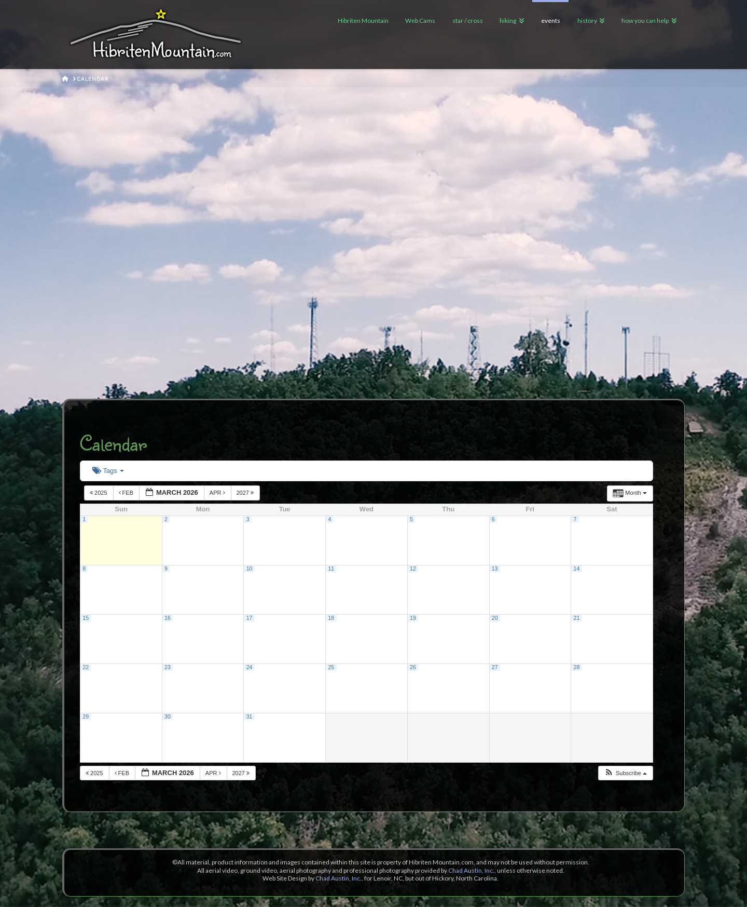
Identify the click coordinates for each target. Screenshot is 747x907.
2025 (99, 493)
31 (249, 716)
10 (249, 568)
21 (576, 618)
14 (576, 568)
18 (331, 618)
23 (167, 667)
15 (85, 618)
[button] (625, 773)
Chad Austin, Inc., (472, 870)
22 (85, 667)
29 (85, 716)
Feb (127, 493)
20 (495, 618)
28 (576, 667)
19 (413, 618)
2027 (246, 493)
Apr (218, 493)
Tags (108, 471)
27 (495, 667)
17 (249, 618)
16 (167, 618)
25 (331, 667)
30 (167, 716)
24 (249, 667)
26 (413, 667)
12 (413, 568)
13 (495, 568)
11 (331, 568)
